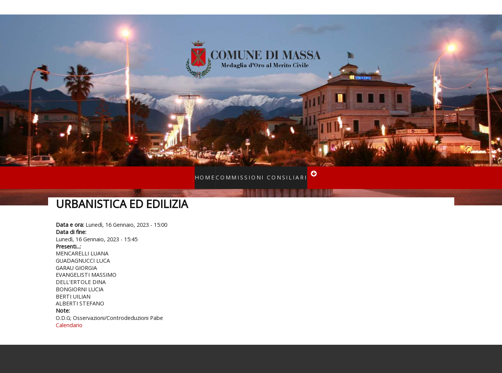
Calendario (69, 314)
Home (213, 172)
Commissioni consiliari (258, 172)
